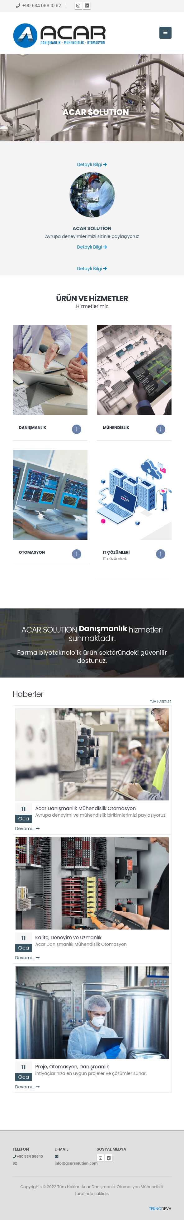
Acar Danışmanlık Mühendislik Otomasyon (85, 808)
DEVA (160, 1208)
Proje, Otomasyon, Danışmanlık (72, 1066)
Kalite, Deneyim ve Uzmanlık (68, 937)
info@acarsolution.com (76, 1163)
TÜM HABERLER (161, 702)
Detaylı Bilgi (92, 164)
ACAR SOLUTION (96, 89)
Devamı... (27, 828)
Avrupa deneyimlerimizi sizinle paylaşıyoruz (92, 236)
